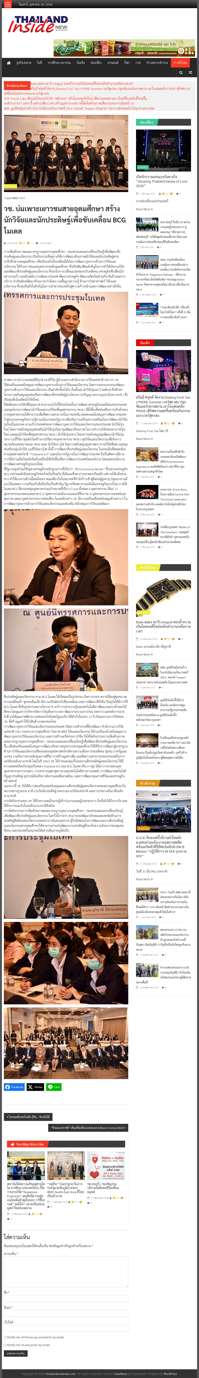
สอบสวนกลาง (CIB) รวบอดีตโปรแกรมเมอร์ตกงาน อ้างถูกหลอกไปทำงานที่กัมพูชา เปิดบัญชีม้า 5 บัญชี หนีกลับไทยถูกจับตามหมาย (163, 939)
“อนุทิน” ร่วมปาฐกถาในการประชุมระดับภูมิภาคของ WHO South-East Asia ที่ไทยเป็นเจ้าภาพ (65, 1190)
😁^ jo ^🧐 (36, 1214)
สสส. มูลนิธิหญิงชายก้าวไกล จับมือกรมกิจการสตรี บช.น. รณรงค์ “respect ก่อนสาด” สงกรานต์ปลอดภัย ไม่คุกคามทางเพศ (79, 108)
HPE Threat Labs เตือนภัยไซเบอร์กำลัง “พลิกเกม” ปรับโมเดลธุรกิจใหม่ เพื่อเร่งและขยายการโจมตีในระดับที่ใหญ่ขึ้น (75, 98)
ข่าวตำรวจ (143, 828)
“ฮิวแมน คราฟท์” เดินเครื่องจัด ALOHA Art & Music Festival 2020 (87, 1127)
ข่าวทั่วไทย (180, 63)
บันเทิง (81, 63)
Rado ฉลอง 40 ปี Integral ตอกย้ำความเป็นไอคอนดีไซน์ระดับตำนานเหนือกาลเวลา (82, 84)
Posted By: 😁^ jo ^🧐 (18, 243)
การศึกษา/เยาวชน (59, 63)
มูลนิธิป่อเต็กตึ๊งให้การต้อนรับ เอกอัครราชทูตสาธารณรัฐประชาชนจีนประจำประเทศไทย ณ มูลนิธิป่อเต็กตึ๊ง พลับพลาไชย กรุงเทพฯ (161, 710)
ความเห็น (11, 1254)
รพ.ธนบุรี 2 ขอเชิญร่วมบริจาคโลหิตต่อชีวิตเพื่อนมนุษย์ (103, 1188)
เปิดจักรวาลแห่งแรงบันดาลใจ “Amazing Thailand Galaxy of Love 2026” (161, 181)
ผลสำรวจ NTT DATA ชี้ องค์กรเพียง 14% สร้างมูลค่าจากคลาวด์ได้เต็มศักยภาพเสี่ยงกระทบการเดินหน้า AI (69, 103)
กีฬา (127, 63)
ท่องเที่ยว (96, 63)
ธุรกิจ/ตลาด (24, 63)
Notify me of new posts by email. (29, 1345)
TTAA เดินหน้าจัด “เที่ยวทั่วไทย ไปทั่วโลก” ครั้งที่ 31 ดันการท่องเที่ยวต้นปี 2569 (175, 312)
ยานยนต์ (113, 63)
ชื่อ (7, 1292)
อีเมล (8, 1307)
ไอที (39, 63)
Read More (144, 209)
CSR (138, 63)
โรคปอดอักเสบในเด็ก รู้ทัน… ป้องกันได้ (29, 1117)
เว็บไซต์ (8, 1322)
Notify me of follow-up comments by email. (36, 1337)
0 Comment (43, 243)
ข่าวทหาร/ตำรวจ (157, 63)
